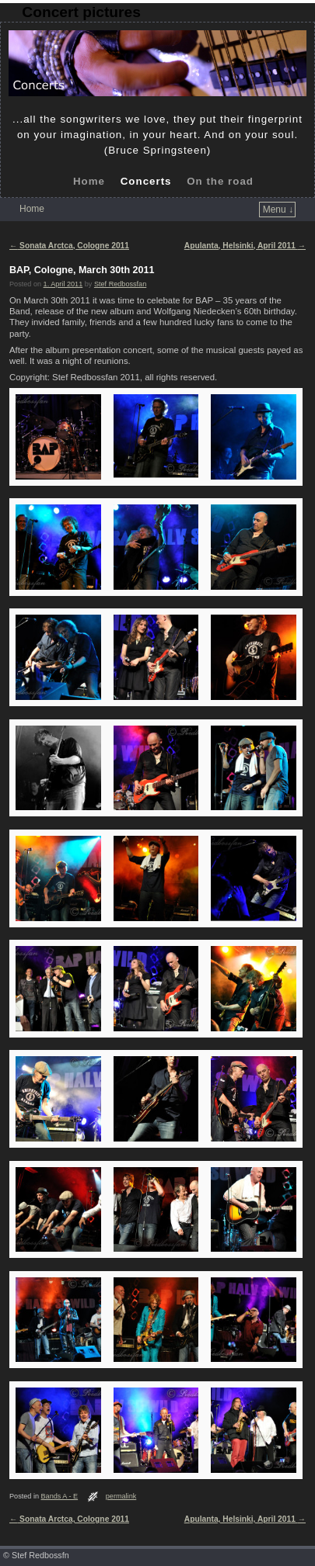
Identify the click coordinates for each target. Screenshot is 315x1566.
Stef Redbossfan (120, 284)
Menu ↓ (278, 209)
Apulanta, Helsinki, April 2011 (245, 245)
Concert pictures (81, 12)
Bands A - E (60, 1496)
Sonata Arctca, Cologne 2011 (69, 245)
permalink (121, 1496)
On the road (220, 181)
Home (89, 181)
